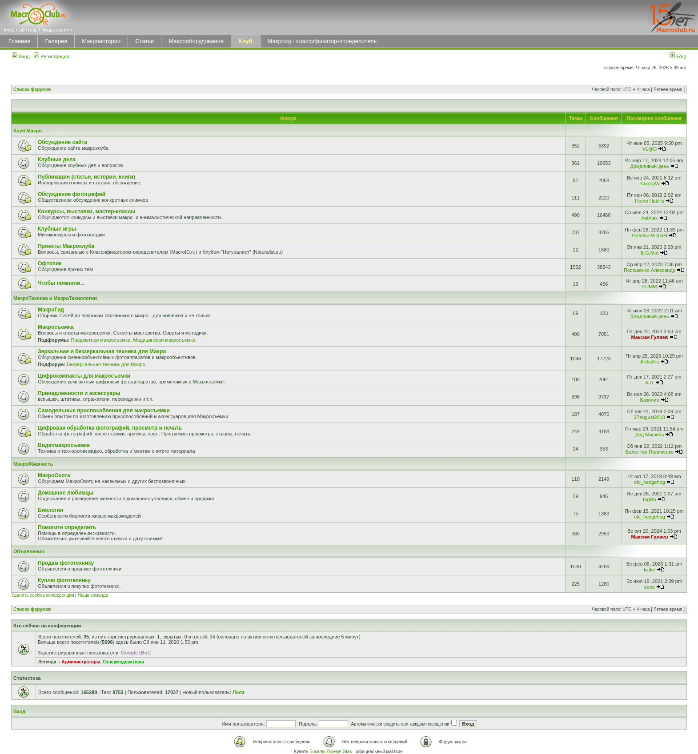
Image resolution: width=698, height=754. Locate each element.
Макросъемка (56, 327)
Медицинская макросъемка (164, 340)
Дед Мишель (649, 434)
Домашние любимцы (65, 493)
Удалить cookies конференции (43, 595)
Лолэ (239, 692)
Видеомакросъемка (64, 445)
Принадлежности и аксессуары (79, 393)
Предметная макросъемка (100, 340)
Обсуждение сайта (62, 142)
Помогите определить (67, 527)
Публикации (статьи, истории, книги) (86, 177)
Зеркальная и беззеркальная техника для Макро (102, 351)
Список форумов (32, 89)
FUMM (649, 286)
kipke (649, 569)
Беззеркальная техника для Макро (106, 364)
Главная (19, 41)
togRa (649, 499)
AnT (649, 382)
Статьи (144, 41)
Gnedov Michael (649, 235)
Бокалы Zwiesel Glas (331, 751)
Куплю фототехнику (64, 580)
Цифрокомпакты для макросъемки (84, 376)
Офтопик (49, 263)
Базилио (649, 400)
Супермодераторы (123, 661)
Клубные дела (57, 159)
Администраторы (80, 661)
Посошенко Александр (649, 270)
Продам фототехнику (66, 563)
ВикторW (649, 183)
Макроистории (101, 41)
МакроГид (51, 310)
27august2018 (649, 417)
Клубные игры (57, 229)
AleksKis (649, 361)
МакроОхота (54, 475)
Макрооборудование (196, 41)
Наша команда (93, 595)
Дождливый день (649, 166)
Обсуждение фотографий (71, 194)
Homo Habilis (649, 200)
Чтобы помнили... (61, 283)
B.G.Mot (649, 252)
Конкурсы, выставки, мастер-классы (87, 211)
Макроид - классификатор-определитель (322, 41)
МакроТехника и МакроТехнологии (55, 298)
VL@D (649, 149)
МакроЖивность (33, 464)
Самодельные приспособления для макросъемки (104, 410)
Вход (21, 56)
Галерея (56, 41)
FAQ (678, 56)
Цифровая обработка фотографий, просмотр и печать (110, 428)
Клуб (245, 41)
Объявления (28, 551)
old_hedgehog (649, 482)
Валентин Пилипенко (650, 452)
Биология (50, 510)
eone (649, 587)
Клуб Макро (27, 130)
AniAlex (649, 218)
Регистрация (51, 56)
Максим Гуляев (649, 337)
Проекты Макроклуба (66, 246)
